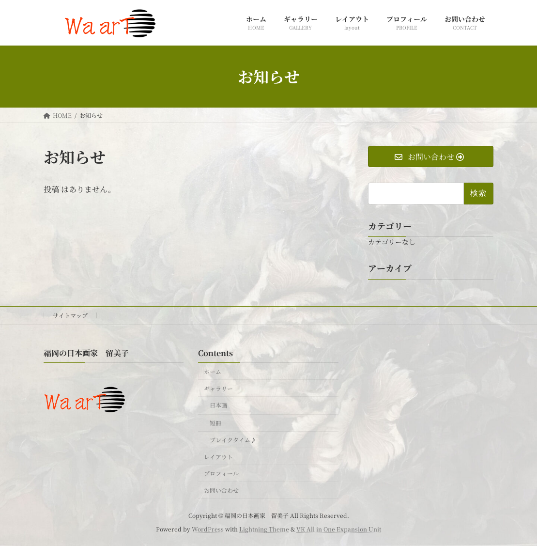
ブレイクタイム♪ (233, 440)
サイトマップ (70, 315)
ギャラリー (218, 388)
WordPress (208, 529)
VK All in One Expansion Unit (338, 529)
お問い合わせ (221, 490)
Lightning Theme (264, 529)
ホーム (212, 371)
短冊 (215, 423)
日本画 (218, 405)
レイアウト (218, 456)
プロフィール (221, 473)
